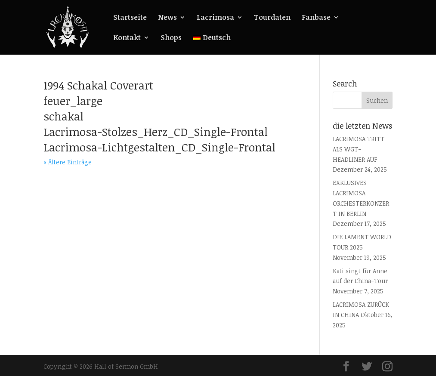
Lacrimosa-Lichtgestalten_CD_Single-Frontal (159, 147)
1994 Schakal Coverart (98, 85)
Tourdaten (272, 18)
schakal (63, 116)
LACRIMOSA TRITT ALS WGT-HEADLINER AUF (358, 149)
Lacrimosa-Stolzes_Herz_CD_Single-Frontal (155, 131)
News (167, 18)
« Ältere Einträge (67, 162)
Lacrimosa (215, 18)
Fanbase (316, 18)
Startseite (130, 18)
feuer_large (72, 100)
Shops (171, 38)
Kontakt (127, 38)
